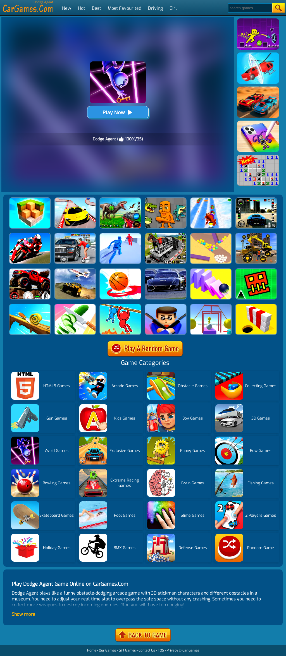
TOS (161, 650)
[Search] (249, 8)
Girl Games (127, 650)
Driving (155, 8)
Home (91, 650)
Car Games (190, 650)
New (66, 8)
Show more (23, 614)
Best (96, 8)
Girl (173, 8)
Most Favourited (124, 8)
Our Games (107, 650)
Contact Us (147, 650)
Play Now (118, 112)
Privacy (172, 650)
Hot (81, 8)
